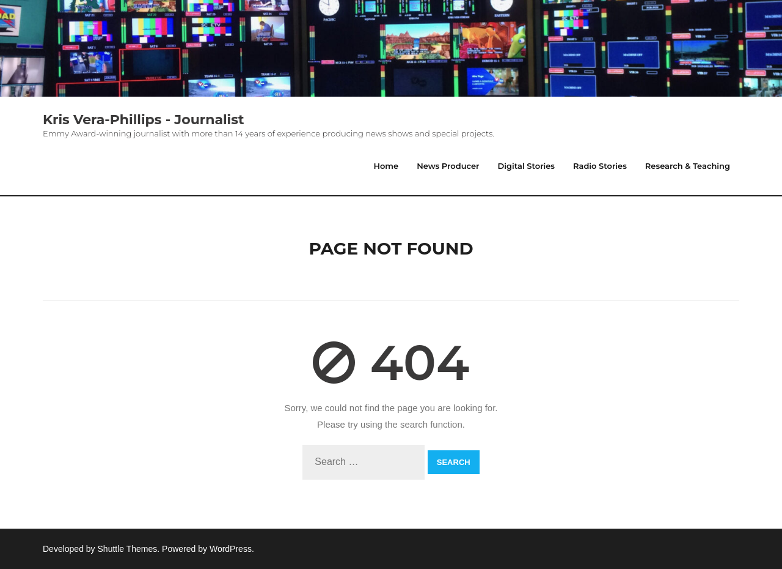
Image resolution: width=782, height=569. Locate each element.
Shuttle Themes (128, 549)
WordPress (231, 549)
